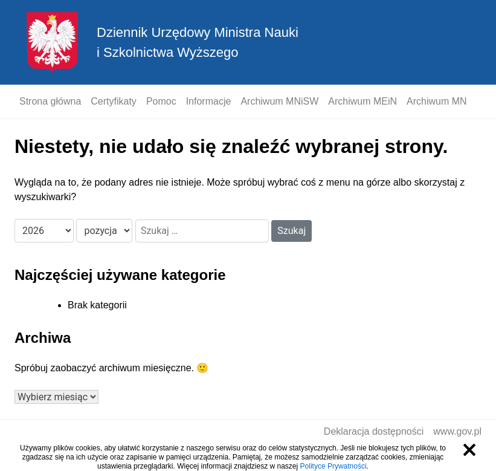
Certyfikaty (114, 101)
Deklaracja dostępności (374, 431)
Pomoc (161, 101)
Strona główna (50, 101)
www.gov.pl (457, 431)
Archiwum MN (437, 101)
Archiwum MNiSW (279, 101)
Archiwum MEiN (362, 101)
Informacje (208, 101)
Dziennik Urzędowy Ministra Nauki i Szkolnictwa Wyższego (197, 42)
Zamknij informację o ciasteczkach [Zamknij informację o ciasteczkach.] (469, 450)
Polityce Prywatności (333, 466)
